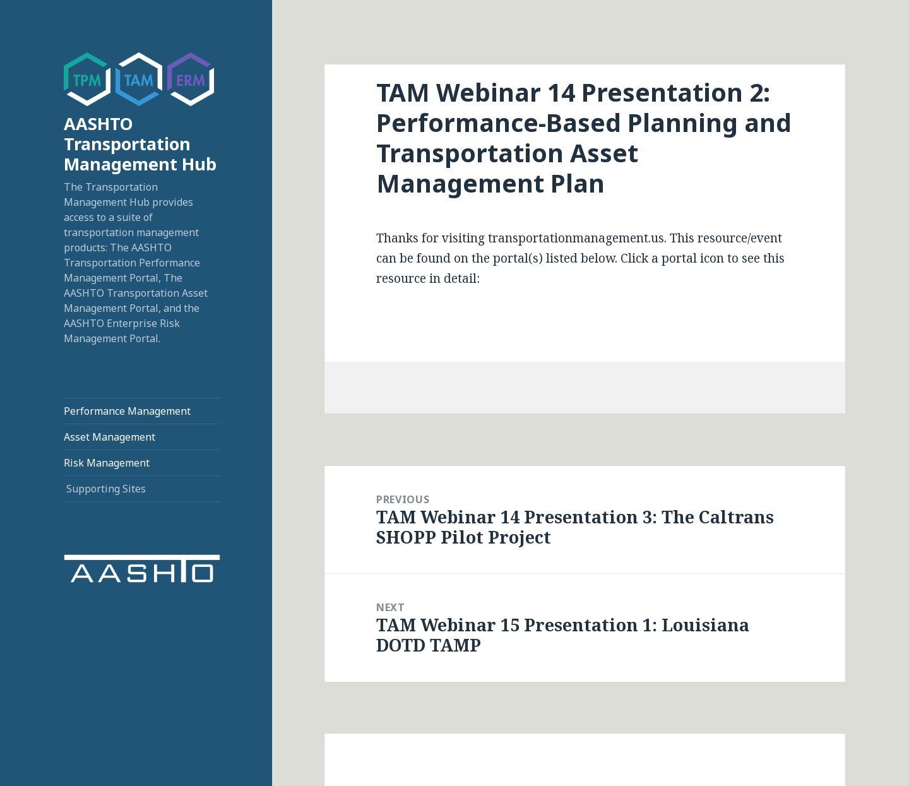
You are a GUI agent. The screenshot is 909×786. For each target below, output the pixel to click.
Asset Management (109, 437)
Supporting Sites (106, 489)
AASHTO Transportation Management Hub (140, 144)
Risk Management (107, 463)
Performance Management (127, 411)
